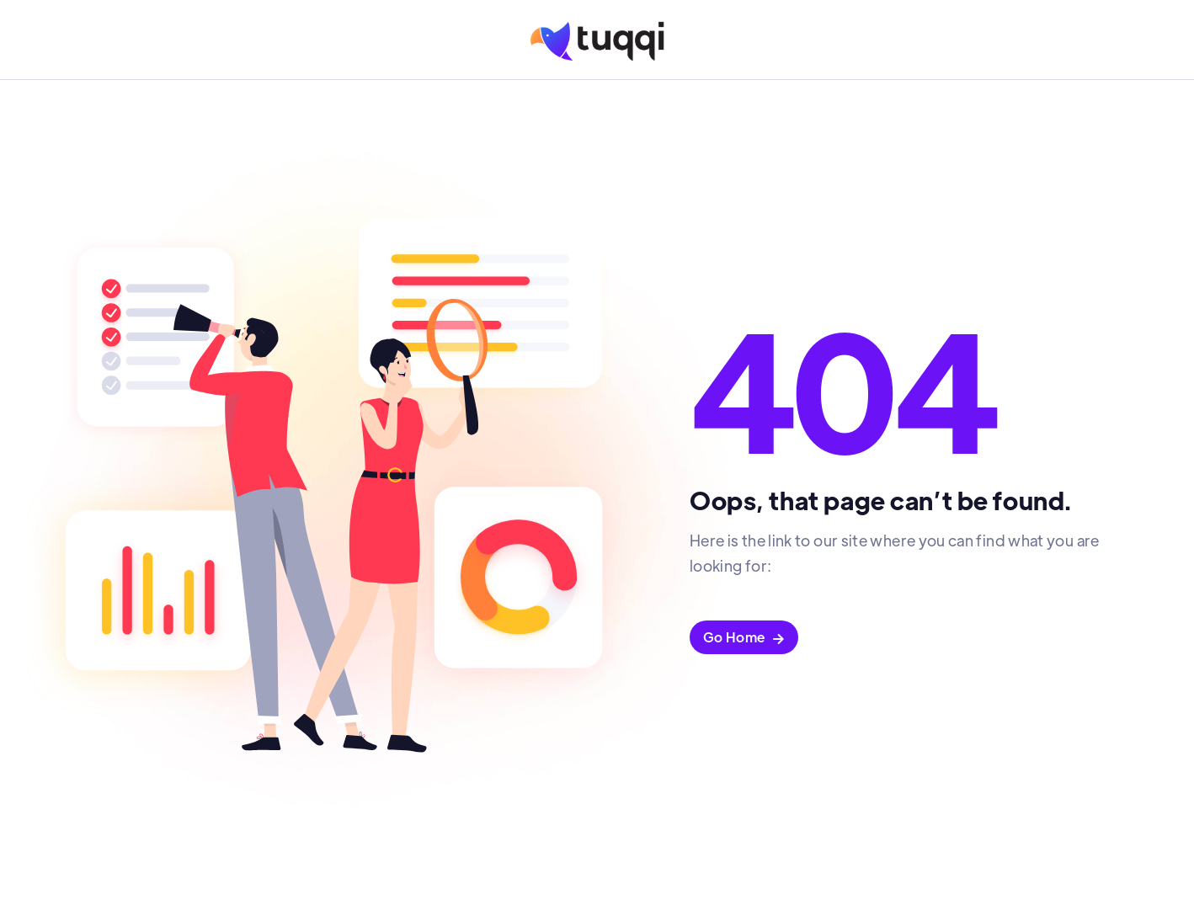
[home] (597, 41)
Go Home (744, 637)
